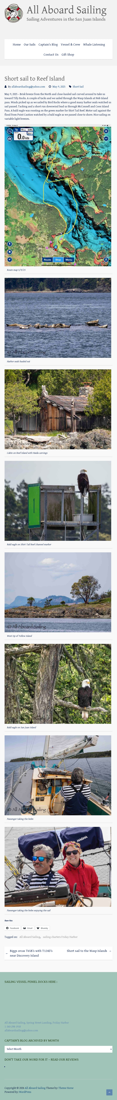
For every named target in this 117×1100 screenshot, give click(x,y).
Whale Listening (94, 44)
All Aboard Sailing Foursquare (104, 30)
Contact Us (51, 54)
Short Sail (78, 86)
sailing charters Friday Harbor (60, 937)
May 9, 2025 (59, 86)
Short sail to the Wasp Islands (89, 951)
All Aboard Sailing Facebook (98, 30)
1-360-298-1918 (13, 1026)
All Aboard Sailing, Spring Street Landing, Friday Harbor (37, 1022)
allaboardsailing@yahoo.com (28, 86)
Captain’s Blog (48, 44)
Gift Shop (68, 54)
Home (17, 44)
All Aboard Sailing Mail (110, 30)
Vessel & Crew (70, 44)
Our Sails (29, 44)
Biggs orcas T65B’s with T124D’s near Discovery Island (29, 953)
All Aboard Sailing (30, 937)
